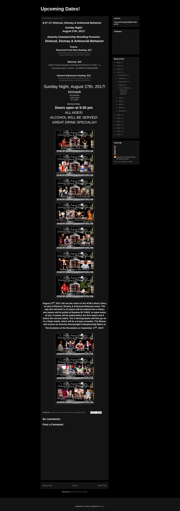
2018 (119, 69)
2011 (119, 131)
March (121, 108)
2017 (119, 72)
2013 (119, 125)
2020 (119, 63)
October (122, 78)
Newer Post (47, 486)
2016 (119, 115)
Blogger (101, 506)
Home (74, 486)
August (121, 85)
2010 (119, 135)
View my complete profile (123, 162)
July (120, 98)
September (123, 82)
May (120, 101)
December (123, 75)
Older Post (102, 486)
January (122, 111)
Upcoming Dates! (60, 8)
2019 (119, 66)
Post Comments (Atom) (79, 492)
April (120, 104)
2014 (119, 121)
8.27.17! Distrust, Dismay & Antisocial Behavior (124, 91)
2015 (119, 118)
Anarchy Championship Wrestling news (126, 158)
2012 (119, 128)
